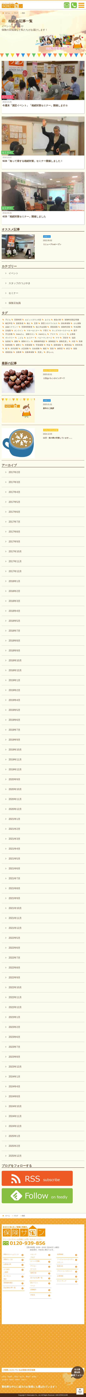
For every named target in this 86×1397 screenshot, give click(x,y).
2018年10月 (15, 660)
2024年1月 (14, 1076)
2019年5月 (14, 710)
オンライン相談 (7, 1277)
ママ (57, 338)
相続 (45, 349)
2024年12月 (15, 1126)
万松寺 (65, 338)
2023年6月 (14, 1037)
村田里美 (79, 345)
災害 (36, 323)
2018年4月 (14, 611)
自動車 (18, 352)
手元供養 (9, 334)
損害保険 (57, 345)
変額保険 (54, 327)
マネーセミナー (33, 331)
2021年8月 (14, 888)
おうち (47, 320)
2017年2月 (14, 472)
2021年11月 (15, 918)
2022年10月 (15, 987)
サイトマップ (61, 1281)
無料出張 (33, 1273)
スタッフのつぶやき (19, 283)
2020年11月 (15, 799)
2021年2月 (14, 829)
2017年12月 (15, 571)
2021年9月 (14, 898)
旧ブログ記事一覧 (36, 1278)
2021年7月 (14, 878)
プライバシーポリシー (64, 1271)
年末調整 (77, 327)
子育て (46, 331)
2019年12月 (15, 769)
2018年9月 (14, 650)
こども (20, 338)
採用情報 (60, 1254)
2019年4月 (14, 700)
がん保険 (77, 323)
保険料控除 (65, 327)
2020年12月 (15, 809)
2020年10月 (15, 789)
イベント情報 (34, 1261)
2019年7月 (14, 730)
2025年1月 (14, 1136)
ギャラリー (9, 338)
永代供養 (14, 349)
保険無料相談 (39, 341)
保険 (16, 341)
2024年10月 (15, 1106)
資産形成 (19, 323)
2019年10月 (15, 749)
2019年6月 (14, 720)
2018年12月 (15, 670)
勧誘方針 (60, 1266)
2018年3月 (14, 601)
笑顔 (52, 349)
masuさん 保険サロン (25, 334)
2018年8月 (14, 640)
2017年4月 (14, 492)
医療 (81, 341)
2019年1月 (14, 680)
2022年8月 (14, 967)
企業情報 (60, 1276)
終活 (68, 349)
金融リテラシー (11, 327)
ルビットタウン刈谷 (33, 320)
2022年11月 (15, 997)
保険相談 (52, 341)
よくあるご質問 (6, 1270)
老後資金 (9, 352)
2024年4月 (14, 1086)
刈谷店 (32, 1295)
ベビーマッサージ (45, 338)
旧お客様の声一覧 (9, 1287)
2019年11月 (15, 759)
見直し (40, 352)
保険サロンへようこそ (11, 1254)
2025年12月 (15, 1156)
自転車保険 (65, 323)
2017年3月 (14, 482)
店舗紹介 (33, 1289)
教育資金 (68, 345)
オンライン (18, 331)
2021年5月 (14, 858)
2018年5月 (14, 621)
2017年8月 (14, 531)
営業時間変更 (26, 327)
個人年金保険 (41, 327)
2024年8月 (14, 1096)
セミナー (13, 293)
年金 (48, 345)
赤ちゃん (50, 352)
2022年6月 (14, 947)
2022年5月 (14, 938)
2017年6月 (14, 512)
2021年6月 (14, 868)
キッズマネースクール (61, 331)
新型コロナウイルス (49, 323)
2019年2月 (14, 690)
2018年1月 (14, 581)
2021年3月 (14, 839)
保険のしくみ (8, 1259)
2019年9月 (14, 739)
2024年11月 (15, 1116)
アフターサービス (33, 1267)
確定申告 (9, 323)
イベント (13, 273)
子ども (8, 320)
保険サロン (25, 341)
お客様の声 (7, 1264)
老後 (75, 349)
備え (28, 323)
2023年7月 (14, 1047)
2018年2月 (14, 591)
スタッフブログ (33, 1255)
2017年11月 (15, 561)
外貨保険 (28, 345)
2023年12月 (15, 1066)
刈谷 (73, 341)
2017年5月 (14, 502)
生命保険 (35, 349)
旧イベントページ (34, 1284)
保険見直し (63, 341)
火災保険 (25, 349)
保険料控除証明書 (72, 320)
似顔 (73, 338)
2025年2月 (14, 1146)
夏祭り (18, 345)
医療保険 (9, 345)
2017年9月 (14, 541)
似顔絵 (8, 341)
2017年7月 (14, 521)
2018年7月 (14, 630)
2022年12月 (15, 1007)
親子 (75, 331)
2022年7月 (14, 957)
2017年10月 (15, 551)
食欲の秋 (57, 320)
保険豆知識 (15, 303)
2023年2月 (14, 1027)
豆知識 (8, 331)
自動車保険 (29, 352)
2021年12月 (15, 928)
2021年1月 (14, 819)
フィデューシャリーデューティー (65, 1260)
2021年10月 (15, 908)
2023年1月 (14, 1017)
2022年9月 (14, 977)
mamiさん (43, 334)
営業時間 (17, 320)
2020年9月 (14, 779)
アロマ (52, 334)
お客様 (72, 334)
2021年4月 (14, 848)
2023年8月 (14, 1056)
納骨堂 (60, 349)
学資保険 (39, 345)
